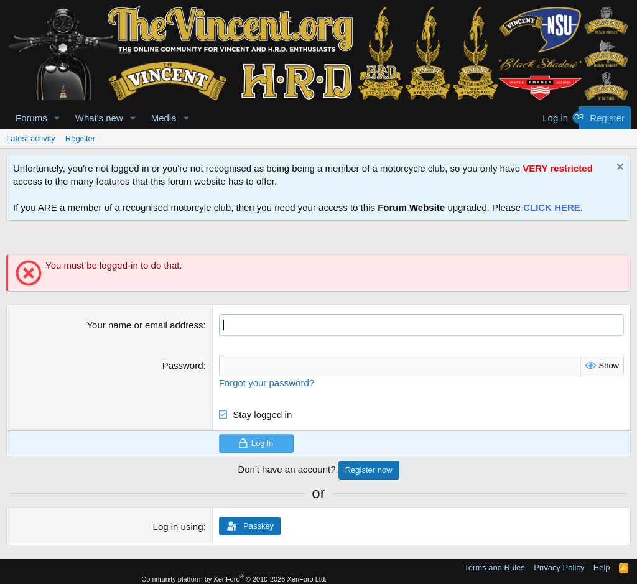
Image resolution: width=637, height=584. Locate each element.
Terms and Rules (494, 567)
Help (601, 567)
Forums (31, 118)
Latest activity (30, 138)
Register (80, 138)
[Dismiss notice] (618, 168)
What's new (99, 118)
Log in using (178, 526)
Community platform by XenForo (234, 579)
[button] (57, 117)
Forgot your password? (266, 383)
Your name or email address (144, 325)
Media (164, 118)
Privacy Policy (559, 567)
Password (182, 365)
